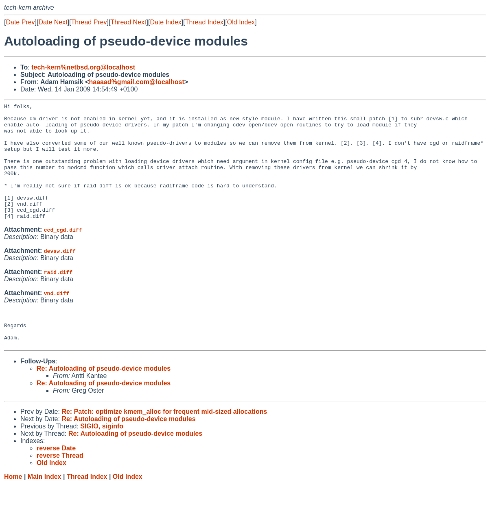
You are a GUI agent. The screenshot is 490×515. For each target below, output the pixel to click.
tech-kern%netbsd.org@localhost (83, 67)
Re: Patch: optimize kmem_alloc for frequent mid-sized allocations (164, 442)
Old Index (241, 22)
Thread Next (128, 22)
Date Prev (20, 22)
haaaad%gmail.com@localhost (136, 81)
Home (13, 507)
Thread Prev (89, 22)
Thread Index (204, 22)
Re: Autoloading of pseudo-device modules (104, 398)
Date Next (52, 22)
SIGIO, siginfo (101, 456)
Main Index (44, 507)
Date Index (165, 22)
